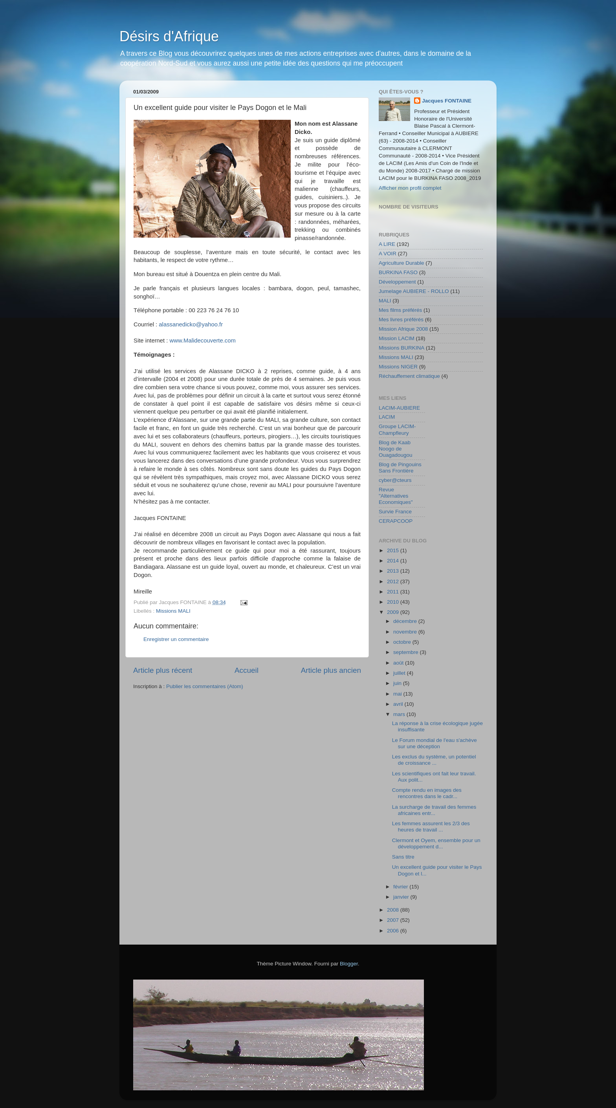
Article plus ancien (331, 670)
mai (398, 694)
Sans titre (403, 857)
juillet (400, 673)
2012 (393, 581)
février (401, 887)
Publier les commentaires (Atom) (204, 686)
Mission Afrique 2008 (403, 329)
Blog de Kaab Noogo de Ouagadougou (395, 449)
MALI (385, 301)
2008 (393, 910)
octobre (402, 642)
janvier (402, 897)
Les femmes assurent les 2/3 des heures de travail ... (431, 826)
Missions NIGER (398, 367)
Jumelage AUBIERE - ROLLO (414, 291)
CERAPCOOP (395, 521)
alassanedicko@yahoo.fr (191, 324)
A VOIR (387, 253)
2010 (393, 602)
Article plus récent (162, 670)
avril (399, 704)
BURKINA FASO (398, 272)
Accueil (246, 670)
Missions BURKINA (401, 348)
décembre (405, 621)
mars (400, 714)
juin (398, 683)
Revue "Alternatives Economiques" (396, 496)
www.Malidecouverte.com (203, 340)
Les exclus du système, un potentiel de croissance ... (434, 760)
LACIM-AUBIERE (399, 408)
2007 (393, 920)
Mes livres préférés (401, 319)
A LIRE (387, 244)
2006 (393, 931)
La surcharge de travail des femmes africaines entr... (434, 810)
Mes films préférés (400, 310)
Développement (397, 282)
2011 (393, 592)
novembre (405, 632)
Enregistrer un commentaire (176, 639)
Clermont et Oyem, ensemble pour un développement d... (436, 843)
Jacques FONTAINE (446, 101)
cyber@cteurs (395, 480)
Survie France (395, 512)
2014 (393, 561)
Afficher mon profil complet (410, 188)
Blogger (349, 964)
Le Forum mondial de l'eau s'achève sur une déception (434, 743)
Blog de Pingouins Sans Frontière (400, 468)
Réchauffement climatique (409, 376)
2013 (393, 571)
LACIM (387, 417)
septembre (406, 652)
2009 (393, 612)
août (399, 663)
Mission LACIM (396, 338)
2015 (393, 550)
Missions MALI (173, 611)
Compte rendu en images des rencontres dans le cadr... (427, 793)
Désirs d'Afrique (169, 36)
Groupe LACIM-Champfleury (397, 429)
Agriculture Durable (401, 263)
